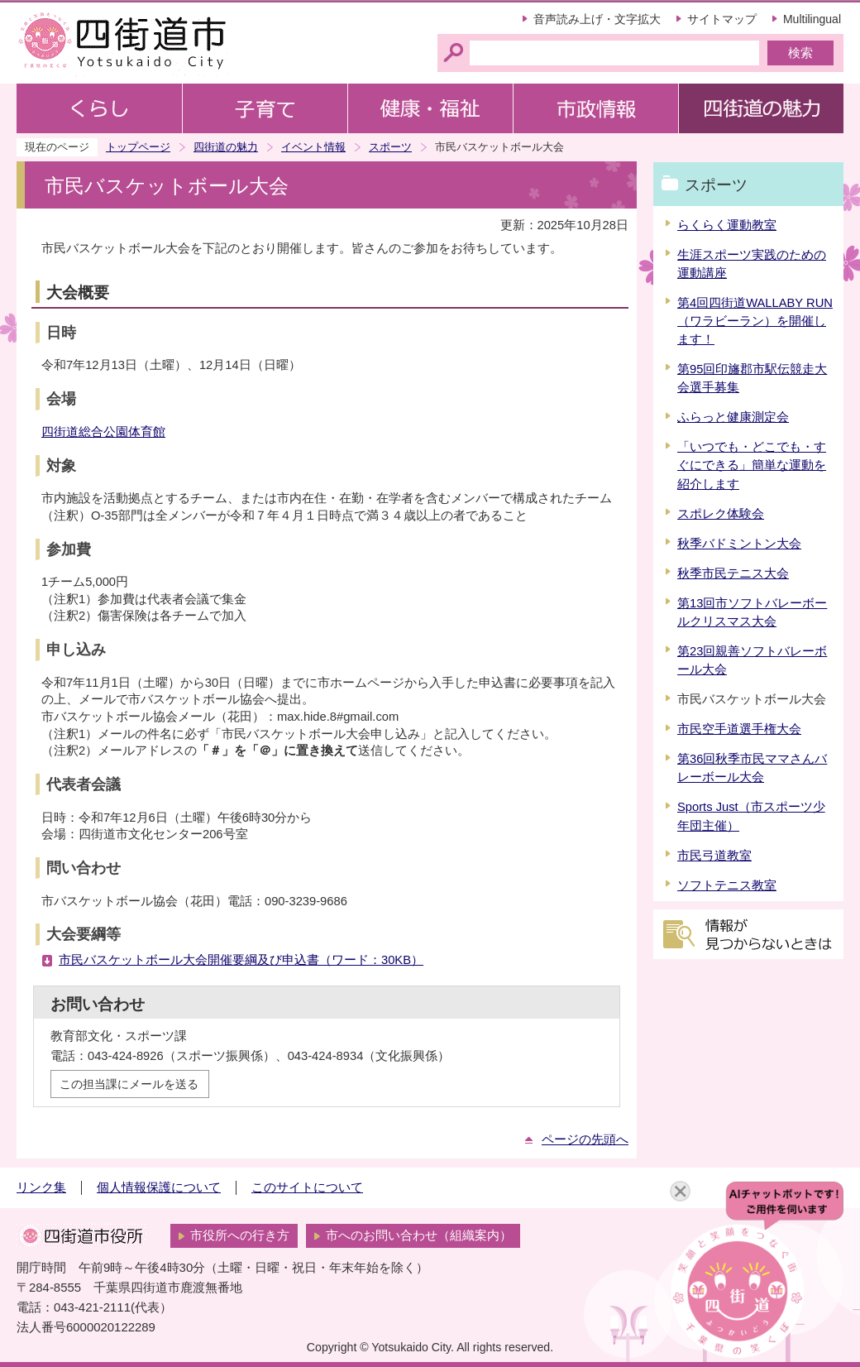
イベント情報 (313, 147)
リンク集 (41, 1187)
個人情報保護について (159, 1187)
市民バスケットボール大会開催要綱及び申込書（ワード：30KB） (241, 959)
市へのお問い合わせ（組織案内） (419, 1235)
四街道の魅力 (226, 147)
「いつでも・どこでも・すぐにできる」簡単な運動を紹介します (751, 465)
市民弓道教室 (714, 855)
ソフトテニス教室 (726, 885)
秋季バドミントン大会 (739, 543)
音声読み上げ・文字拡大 (597, 19)
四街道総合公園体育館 (103, 432)
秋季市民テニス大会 (733, 573)
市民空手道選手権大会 (739, 729)
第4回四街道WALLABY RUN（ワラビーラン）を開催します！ (755, 321)
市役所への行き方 (239, 1235)
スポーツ (390, 147)
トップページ (138, 147)
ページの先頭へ (585, 1139)
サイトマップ (722, 19)
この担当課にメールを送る (129, 1084)
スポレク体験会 (720, 513)
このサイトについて (307, 1187)
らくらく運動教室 (726, 225)
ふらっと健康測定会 (733, 417)
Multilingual (812, 19)
